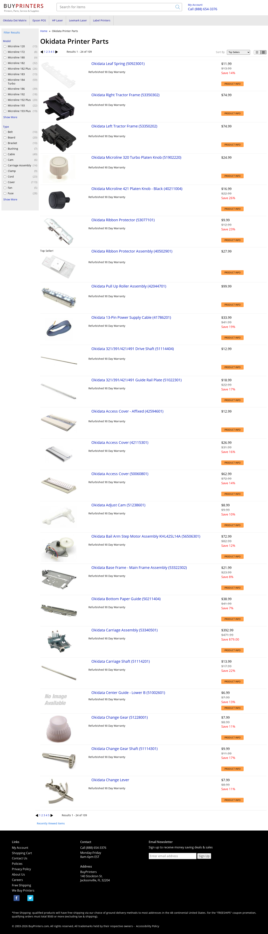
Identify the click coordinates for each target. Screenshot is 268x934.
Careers (17, 880)
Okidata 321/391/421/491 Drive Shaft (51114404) (132, 348)
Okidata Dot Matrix (14, 20)
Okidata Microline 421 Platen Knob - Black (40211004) (136, 188)
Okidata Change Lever (110, 779)
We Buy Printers (23, 890)
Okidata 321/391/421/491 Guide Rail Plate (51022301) (136, 379)
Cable (22, 154)
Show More (10, 117)
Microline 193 (22, 105)
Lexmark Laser (78, 20)
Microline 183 (22, 74)
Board (22, 137)
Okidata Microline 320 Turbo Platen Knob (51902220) (136, 157)
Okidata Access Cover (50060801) (119, 473)
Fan (22, 188)
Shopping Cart (22, 853)
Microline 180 (22, 57)
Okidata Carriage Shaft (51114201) (120, 661)
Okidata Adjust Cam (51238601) (118, 504)
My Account (195, 5)
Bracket (22, 143)
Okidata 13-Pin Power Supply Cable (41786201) (131, 317)
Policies (17, 864)
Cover (22, 182)
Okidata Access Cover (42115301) (119, 442)
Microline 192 (22, 94)
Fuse (22, 193)
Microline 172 (22, 52)
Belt (22, 132)
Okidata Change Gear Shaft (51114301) (124, 748)
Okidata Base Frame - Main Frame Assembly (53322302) (139, 567)
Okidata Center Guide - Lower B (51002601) (128, 692)
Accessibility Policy (147, 926)
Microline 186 (22, 89)
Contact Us (19, 858)
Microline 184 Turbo (22, 81)
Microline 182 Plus (22, 69)
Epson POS (39, 20)
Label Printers (101, 20)
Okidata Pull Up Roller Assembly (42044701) (128, 286)
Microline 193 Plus (22, 111)
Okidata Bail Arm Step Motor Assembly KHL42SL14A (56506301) (145, 536)
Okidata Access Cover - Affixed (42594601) (127, 411)
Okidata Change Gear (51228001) (119, 717)
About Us (18, 874)
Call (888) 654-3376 (93, 848)
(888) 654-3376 (202, 9)
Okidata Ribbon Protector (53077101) (123, 219)
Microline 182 (22, 63)
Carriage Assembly (22, 165)
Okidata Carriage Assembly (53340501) (124, 630)
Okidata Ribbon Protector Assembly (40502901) (131, 251)
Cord (22, 176)
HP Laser (57, 20)
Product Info (232, 83)
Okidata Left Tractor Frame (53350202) (124, 126)
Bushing (22, 149)
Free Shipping (21, 885)
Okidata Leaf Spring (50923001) (118, 63)
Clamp (22, 171)
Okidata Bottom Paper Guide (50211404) (126, 598)
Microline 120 (22, 46)
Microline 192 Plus (22, 100)
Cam (22, 160)
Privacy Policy (21, 869)
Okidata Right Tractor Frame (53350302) (125, 94)
